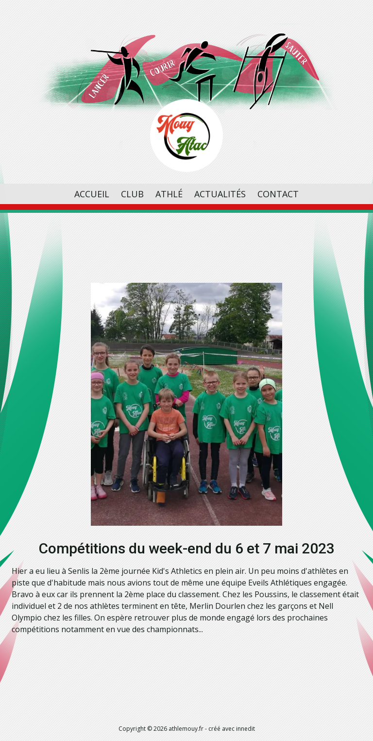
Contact (278, 194)
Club (132, 194)
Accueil (91, 194)
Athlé (169, 194)
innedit (245, 728)
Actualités (220, 194)
